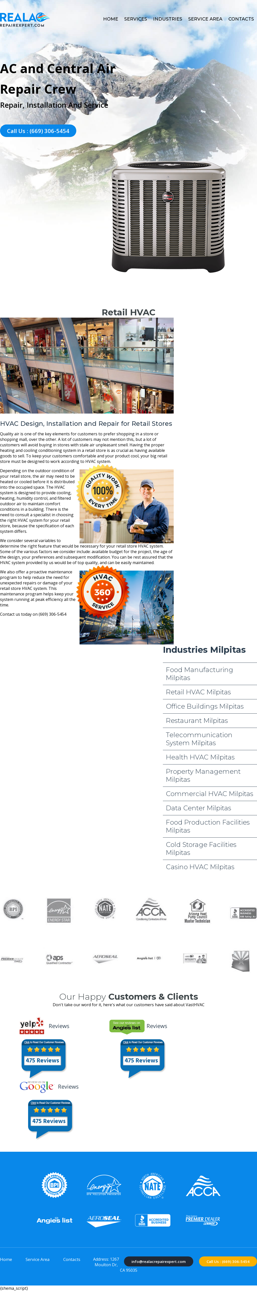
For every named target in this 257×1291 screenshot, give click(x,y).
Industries (167, 19)
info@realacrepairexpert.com (159, 1261)
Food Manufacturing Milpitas (199, 674)
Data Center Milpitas (198, 808)
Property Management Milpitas (203, 775)
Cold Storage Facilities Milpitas (201, 849)
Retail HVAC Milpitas (198, 692)
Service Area (205, 19)
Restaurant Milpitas (197, 721)
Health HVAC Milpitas (200, 757)
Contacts (241, 19)
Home (110, 19)
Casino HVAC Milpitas (200, 867)
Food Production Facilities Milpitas (208, 826)
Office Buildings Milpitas (205, 706)
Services (135, 19)
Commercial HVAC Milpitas (209, 794)
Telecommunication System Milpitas (199, 739)
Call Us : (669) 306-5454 (38, 131)
